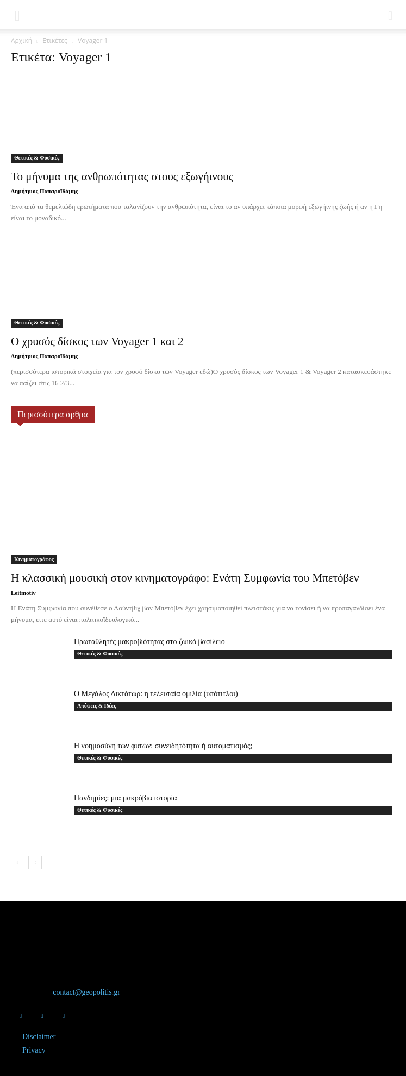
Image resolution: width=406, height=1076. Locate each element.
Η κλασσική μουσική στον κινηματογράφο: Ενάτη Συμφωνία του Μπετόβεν (185, 577)
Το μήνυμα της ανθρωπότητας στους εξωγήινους (122, 176)
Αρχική (21, 40)
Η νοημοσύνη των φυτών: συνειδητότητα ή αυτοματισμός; (163, 746)
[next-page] (35, 862)
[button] (17, 14)
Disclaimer (38, 1037)
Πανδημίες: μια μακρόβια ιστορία (125, 798)
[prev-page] (17, 862)
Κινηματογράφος (34, 559)
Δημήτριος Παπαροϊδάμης (44, 191)
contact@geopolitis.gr (86, 992)
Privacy (34, 1050)
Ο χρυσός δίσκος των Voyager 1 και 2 (97, 341)
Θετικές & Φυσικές (36, 158)
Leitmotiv (23, 592)
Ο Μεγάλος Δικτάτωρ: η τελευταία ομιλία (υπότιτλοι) (156, 694)
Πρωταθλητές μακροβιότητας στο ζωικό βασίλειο (149, 642)
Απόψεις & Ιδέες (96, 706)
